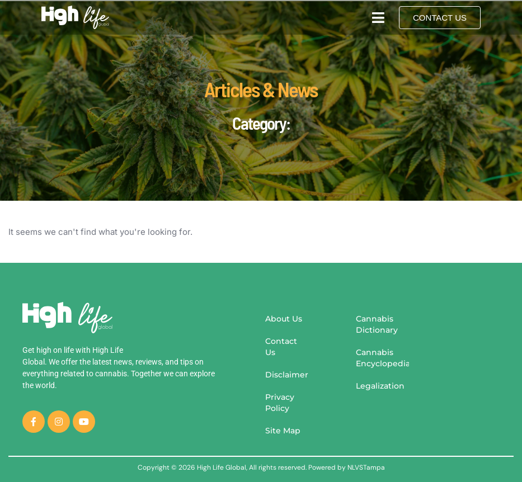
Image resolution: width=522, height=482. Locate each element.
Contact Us (281, 346)
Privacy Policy (279, 402)
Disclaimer (286, 375)
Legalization (380, 386)
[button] (378, 17)
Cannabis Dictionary (377, 324)
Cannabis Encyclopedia (382, 357)
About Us (283, 319)
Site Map (282, 431)
